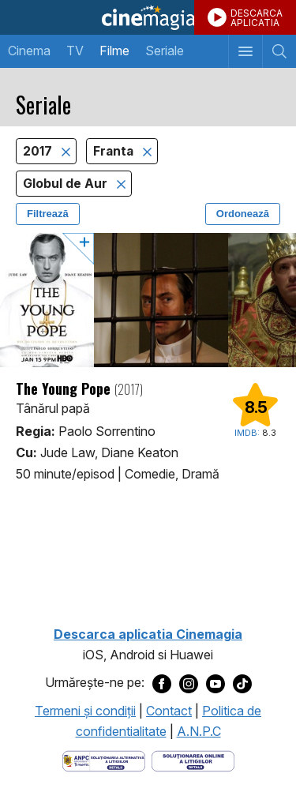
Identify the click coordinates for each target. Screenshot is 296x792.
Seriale (164, 50)
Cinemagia (148, 17)
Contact (169, 711)
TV (75, 50)
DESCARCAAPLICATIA (256, 17)
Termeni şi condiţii (85, 711)
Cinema (29, 50)
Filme (114, 50)
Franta (115, 151)
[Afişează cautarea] (279, 51)
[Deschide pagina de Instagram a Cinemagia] (188, 683)
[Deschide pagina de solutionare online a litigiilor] (193, 760)
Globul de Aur (67, 183)
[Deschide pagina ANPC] (103, 760)
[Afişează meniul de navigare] (245, 51)
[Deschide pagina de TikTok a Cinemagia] (242, 683)
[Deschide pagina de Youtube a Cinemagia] (215, 683)
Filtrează (48, 214)
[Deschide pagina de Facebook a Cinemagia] (161, 683)
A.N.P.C (199, 731)
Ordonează (242, 214)
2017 (39, 151)
